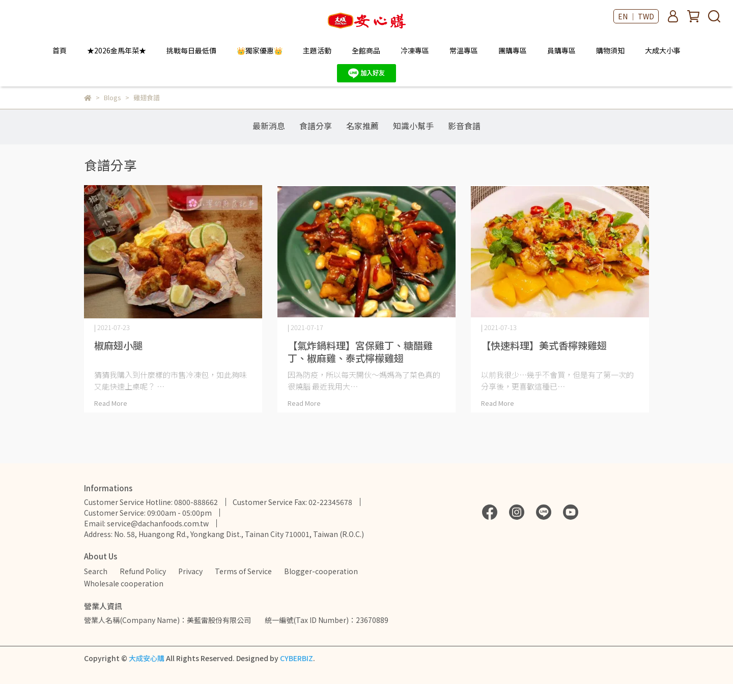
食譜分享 (315, 126)
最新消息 (268, 126)
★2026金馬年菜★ (116, 50)
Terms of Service (243, 571)
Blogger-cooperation (321, 571)
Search (95, 571)
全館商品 (366, 50)
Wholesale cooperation (123, 583)
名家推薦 (362, 126)
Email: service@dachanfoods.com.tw (146, 523)
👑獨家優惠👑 (260, 50)
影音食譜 (464, 126)
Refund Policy (143, 571)
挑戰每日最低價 (191, 50)
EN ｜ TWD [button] (636, 16)
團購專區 (512, 50)
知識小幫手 (413, 126)
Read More (110, 403)
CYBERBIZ (296, 658)
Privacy (190, 571)
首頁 (59, 50)
